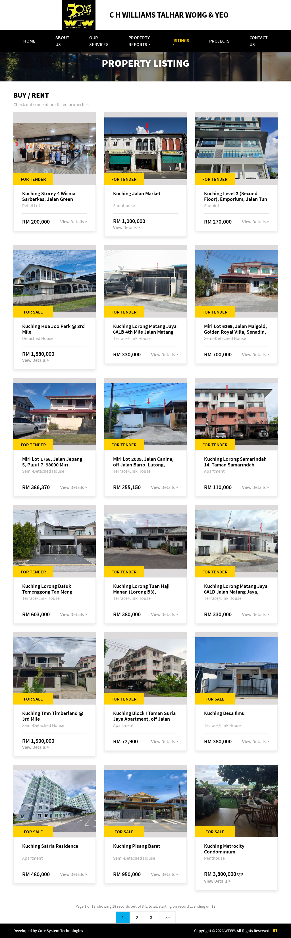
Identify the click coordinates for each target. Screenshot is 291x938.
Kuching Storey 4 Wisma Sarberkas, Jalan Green (48, 196)
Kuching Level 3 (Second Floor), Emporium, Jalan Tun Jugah (235, 196)
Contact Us (259, 41)
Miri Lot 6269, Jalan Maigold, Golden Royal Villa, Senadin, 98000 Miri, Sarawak (235, 329)
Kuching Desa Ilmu (224, 713)
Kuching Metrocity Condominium (224, 849)
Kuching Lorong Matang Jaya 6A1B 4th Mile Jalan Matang (144, 329)
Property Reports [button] (139, 41)
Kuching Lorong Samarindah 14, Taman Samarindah (235, 462)
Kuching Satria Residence (50, 846)
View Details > (73, 221)
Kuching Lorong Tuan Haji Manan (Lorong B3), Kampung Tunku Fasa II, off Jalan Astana (142, 589)
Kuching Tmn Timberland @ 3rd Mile (52, 716)
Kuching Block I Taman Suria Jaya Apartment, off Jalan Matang (144, 716)
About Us (62, 41)
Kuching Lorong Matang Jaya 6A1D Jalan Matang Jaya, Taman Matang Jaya (235, 589)
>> (167, 917)
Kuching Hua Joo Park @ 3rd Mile (53, 329)
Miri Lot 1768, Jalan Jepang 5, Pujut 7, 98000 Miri (52, 462)
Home (29, 41)
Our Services (99, 41)
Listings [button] (180, 40)
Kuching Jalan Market (137, 194)
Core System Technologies (60, 930)
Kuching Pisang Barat (136, 846)
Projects (219, 41)
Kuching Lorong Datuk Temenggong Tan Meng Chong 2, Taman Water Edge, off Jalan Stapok (53, 589)
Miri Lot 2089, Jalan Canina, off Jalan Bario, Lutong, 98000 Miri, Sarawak (143, 462)
